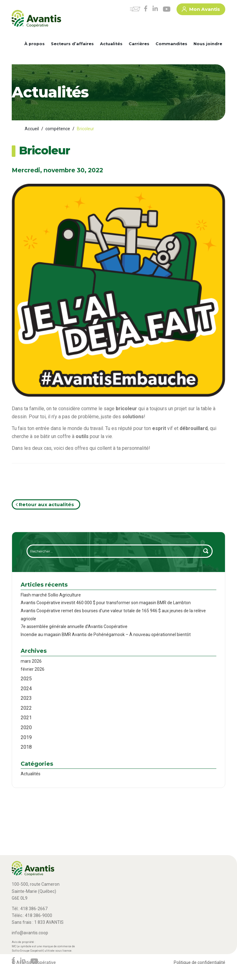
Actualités (111, 43)
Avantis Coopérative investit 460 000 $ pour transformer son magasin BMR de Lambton (106, 602)
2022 (26, 708)
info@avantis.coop (30, 932)
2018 (26, 747)
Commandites (171, 43)
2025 (26, 679)
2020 (26, 727)
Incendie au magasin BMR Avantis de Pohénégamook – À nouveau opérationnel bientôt (106, 634)
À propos (34, 43)
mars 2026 (31, 661)
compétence (57, 128)
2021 (26, 718)
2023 (26, 698)
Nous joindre (207, 43)
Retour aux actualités (45, 504)
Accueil (32, 128)
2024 (26, 688)
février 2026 (32, 669)
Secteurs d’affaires (72, 43)
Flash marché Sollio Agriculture (51, 594)
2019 (26, 737)
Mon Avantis (201, 10)
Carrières (139, 43)
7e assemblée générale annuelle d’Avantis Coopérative (74, 626)
